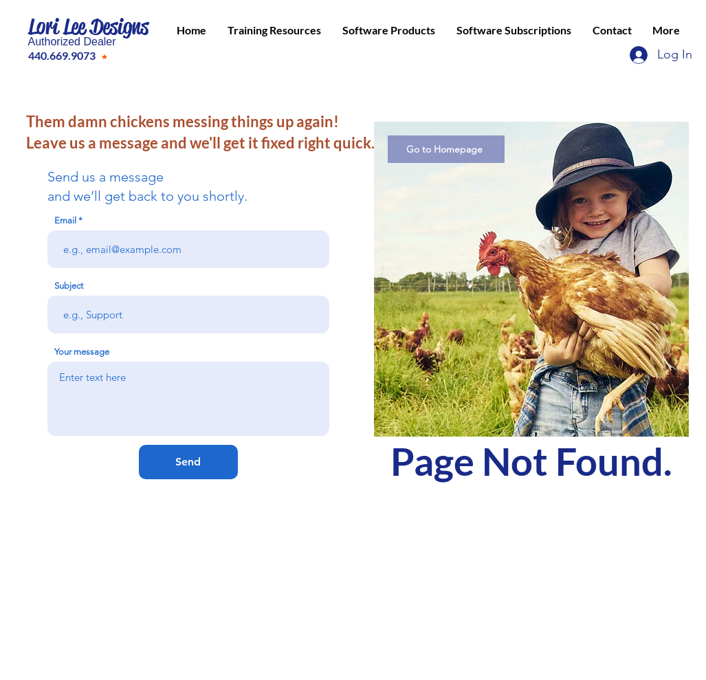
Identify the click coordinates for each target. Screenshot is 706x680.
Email (65, 220)
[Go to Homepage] (446, 149)
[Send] (188, 462)
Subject (68, 285)
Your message (81, 351)
